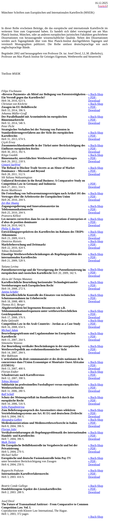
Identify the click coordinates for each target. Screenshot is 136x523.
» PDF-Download (94, 99)
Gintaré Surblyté (10, 164)
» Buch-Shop (95, 94)
